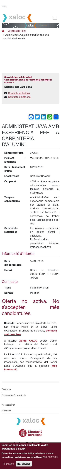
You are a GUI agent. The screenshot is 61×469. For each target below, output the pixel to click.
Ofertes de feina (17, 30)
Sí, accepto (8, 463)
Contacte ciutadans (19, 93)
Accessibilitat (8, 404)
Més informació (50, 456)
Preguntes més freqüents (14, 395)
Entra (4, 6)
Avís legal (6, 410)
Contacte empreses (19, 96)
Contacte (6, 389)
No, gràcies (23, 463)
